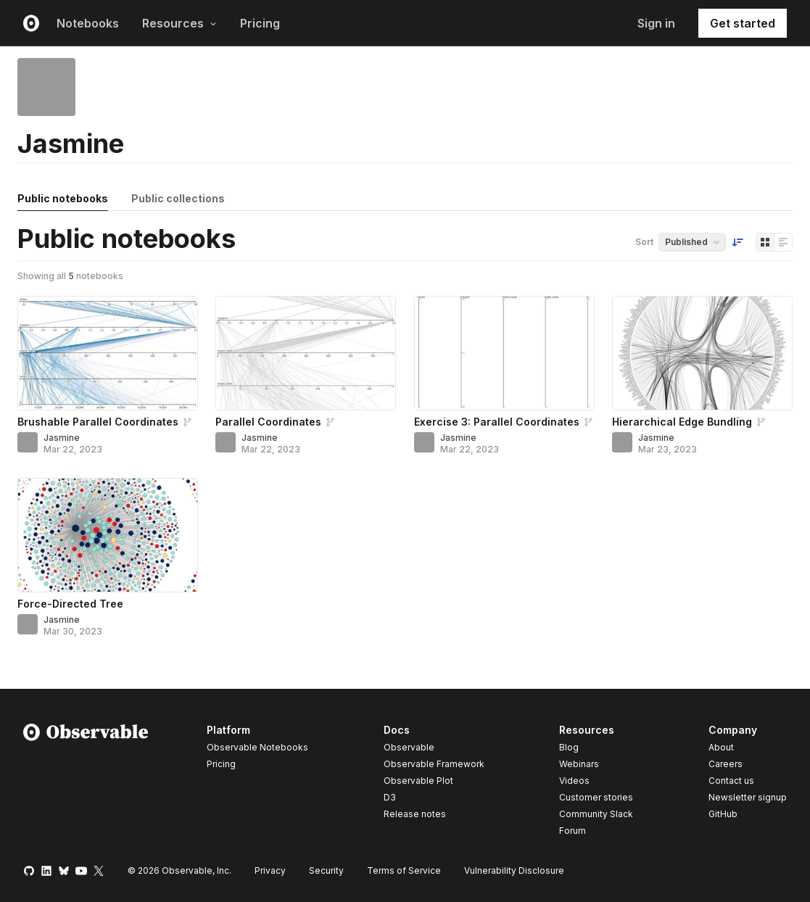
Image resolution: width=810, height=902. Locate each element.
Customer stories (596, 797)
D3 (390, 797)
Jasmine (62, 437)
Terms (404, 870)
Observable (409, 747)
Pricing (260, 23)
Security (326, 870)
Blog (569, 747)
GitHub (722, 813)
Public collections (178, 198)
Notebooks (88, 23)
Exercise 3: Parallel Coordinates (496, 421)
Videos (574, 780)
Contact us (731, 781)
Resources (179, 23)
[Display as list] (783, 242)
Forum (572, 830)
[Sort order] (737, 242)
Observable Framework (434, 763)
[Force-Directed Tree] (107, 535)
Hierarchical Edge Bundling (682, 421)
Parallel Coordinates (268, 421)
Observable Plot (418, 780)
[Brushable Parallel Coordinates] (107, 353)
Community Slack (596, 813)
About (721, 747)
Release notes (415, 813)
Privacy (270, 870)
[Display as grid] (765, 242)
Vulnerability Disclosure (514, 870)
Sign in (656, 23)
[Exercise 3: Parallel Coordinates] (504, 353)
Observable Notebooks (257, 747)
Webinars (579, 763)
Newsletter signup (747, 798)
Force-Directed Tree (70, 603)
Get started (742, 23)
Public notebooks (62, 198)
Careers (725, 763)
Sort (644, 241)
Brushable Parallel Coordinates (97, 421)
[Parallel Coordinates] (305, 353)
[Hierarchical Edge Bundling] (702, 353)
